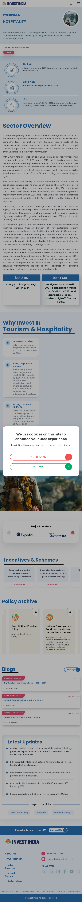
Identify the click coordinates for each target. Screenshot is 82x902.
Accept (38, 466)
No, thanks (38, 457)
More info (41, 449)
